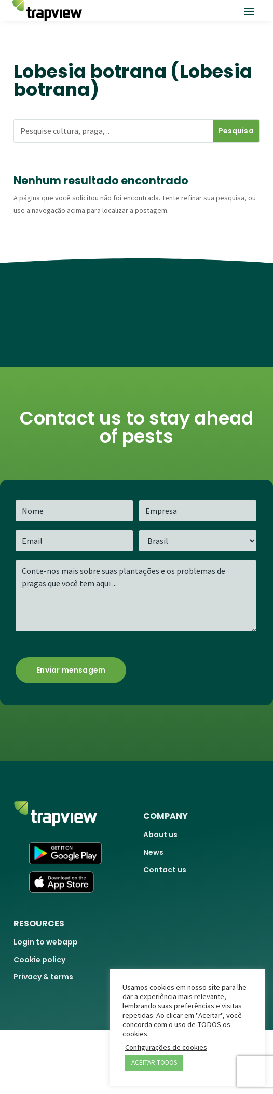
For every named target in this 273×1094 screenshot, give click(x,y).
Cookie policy (39, 959)
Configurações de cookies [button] (166, 1047)
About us (160, 834)
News (153, 852)
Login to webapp (45, 942)
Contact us (164, 870)
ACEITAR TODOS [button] (154, 1062)
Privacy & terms (43, 977)
